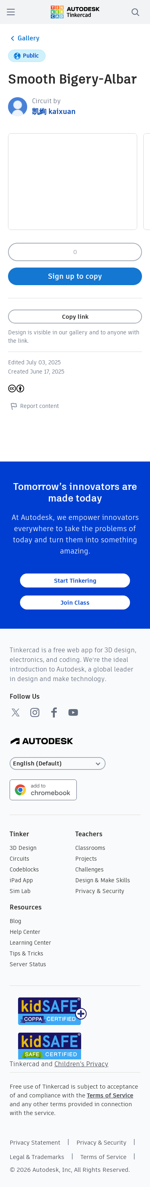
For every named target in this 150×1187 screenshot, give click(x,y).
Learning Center (30, 943)
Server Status (28, 964)
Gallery (24, 38)
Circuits (19, 859)
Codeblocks (24, 869)
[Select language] (57, 763)
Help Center (25, 932)
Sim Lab (20, 891)
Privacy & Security (99, 891)
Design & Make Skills (102, 880)
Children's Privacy (81, 1064)
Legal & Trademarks (37, 1157)
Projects (86, 859)
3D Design (23, 848)
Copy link (75, 316)
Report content (33, 406)
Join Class (75, 602)
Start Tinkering (75, 580)
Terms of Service (110, 1095)
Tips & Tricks (26, 953)
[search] (135, 12)
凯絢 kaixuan (54, 111)
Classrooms (90, 848)
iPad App (21, 880)
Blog (15, 921)
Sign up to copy (75, 276)
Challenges (89, 869)
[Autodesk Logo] (42, 742)
